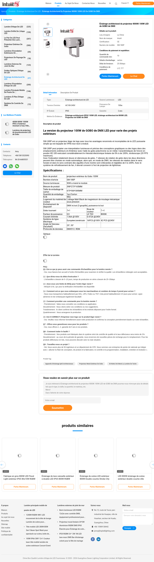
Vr (110, 3)
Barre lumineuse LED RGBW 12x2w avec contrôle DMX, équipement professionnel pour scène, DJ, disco (71, 514)
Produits (4, 514)
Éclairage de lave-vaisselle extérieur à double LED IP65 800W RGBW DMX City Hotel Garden (58, 479)
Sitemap (4, 524)
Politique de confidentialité (6, 533)
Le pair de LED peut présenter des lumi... (17, 39)
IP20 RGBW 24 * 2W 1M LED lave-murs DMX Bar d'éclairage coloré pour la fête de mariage (71, 537)
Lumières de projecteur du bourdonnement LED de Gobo (21, 132)
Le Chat (17, 173)
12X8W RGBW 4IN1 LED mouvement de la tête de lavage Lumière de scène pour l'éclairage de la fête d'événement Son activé (39, 519)
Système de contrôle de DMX (17, 104)
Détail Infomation (50, 93)
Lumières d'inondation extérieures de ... (17, 52)
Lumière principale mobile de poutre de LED (35, 507)
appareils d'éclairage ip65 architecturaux (59, 364)
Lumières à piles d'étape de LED (17, 98)
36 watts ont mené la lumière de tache (122, 364)
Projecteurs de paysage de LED (17, 58)
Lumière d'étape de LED (17, 26)
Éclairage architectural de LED (17, 78)
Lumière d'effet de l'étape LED (17, 32)
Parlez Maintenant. (143, 3)
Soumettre (58, 407)
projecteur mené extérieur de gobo (91, 364)
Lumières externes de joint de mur (17, 65)
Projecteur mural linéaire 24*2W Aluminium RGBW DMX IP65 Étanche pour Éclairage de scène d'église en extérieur (72, 526)
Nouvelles (5, 521)
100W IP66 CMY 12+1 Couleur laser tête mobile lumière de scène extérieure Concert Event (38, 542)
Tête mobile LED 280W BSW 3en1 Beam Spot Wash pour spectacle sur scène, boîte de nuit (37, 531)
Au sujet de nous (7, 517)
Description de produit (69, 93)
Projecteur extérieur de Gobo (17, 45)
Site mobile (5, 528)
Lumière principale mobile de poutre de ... (17, 91)
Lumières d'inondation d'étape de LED (17, 85)
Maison (4, 510)
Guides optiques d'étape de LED (17, 72)
